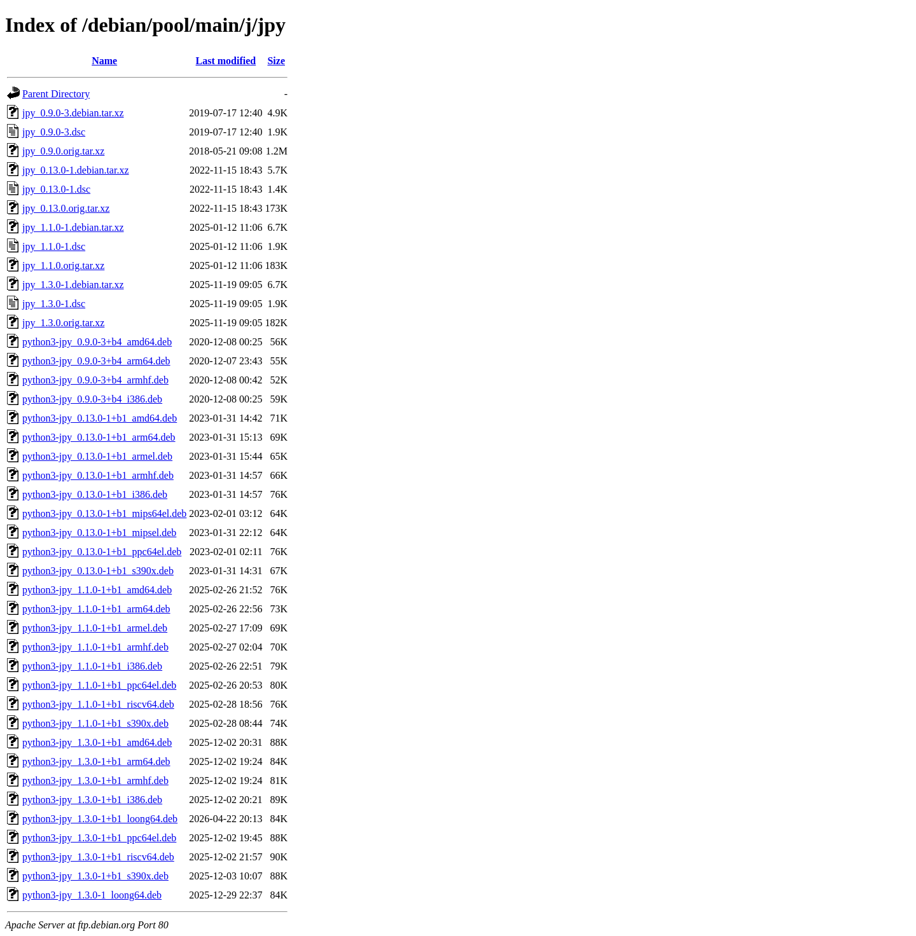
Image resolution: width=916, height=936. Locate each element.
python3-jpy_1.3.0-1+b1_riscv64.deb (98, 856)
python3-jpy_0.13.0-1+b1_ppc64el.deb (101, 551)
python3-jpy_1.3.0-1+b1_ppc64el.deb (99, 837)
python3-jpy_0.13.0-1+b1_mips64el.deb (104, 513)
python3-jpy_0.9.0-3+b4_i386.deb (92, 399)
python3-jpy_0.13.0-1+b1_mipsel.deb (99, 532)
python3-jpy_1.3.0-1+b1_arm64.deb (96, 761)
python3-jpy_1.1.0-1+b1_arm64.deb (96, 608)
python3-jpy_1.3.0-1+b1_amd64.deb (97, 742)
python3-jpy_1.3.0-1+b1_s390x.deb (95, 876)
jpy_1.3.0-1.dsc (53, 303)
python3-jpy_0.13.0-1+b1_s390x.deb (98, 570)
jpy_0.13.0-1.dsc (56, 189)
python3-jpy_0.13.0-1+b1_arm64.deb (99, 437)
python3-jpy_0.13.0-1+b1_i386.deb (94, 494)
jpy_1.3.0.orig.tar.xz (63, 322)
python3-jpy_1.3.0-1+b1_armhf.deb (95, 780)
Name (104, 60)
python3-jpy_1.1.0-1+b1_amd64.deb (97, 589)
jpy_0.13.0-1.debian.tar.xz (75, 170)
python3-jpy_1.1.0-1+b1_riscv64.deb (98, 704)
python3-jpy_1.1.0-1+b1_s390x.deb (95, 723)
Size (276, 60)
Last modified (226, 60)
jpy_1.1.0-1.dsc (53, 246)
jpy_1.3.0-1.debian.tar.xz (73, 284)
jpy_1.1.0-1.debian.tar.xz (73, 227)
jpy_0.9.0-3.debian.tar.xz (73, 112)
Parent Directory (56, 93)
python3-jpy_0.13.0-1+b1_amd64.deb (99, 418)
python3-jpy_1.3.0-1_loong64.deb (92, 895)
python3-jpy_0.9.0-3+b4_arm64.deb (96, 360)
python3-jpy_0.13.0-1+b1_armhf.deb (98, 475)
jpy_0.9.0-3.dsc (53, 132)
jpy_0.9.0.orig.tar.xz (63, 151)
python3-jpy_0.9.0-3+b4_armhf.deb (95, 380)
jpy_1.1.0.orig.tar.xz (63, 265)
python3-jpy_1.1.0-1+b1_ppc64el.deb (99, 685)
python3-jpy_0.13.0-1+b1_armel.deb (97, 456)
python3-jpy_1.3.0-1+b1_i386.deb (92, 799)
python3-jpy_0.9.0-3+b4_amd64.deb (97, 341)
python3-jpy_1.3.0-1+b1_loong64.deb (99, 818)
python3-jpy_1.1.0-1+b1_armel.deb (94, 628)
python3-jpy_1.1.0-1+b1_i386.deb (92, 666)
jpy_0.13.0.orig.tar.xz (65, 208)
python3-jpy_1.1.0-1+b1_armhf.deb (95, 647)
